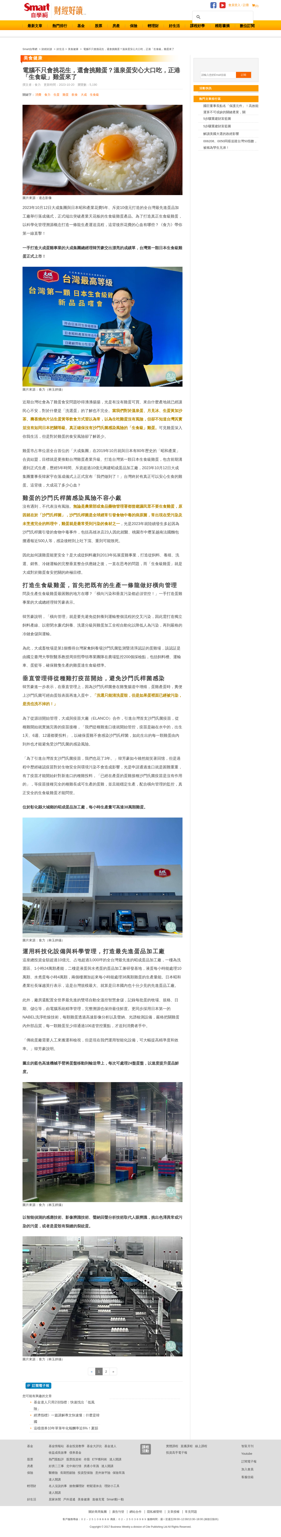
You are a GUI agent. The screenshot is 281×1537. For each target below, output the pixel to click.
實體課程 (172, 1446)
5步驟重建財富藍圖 (217, 118)
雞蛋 (66, 94)
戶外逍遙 (69, 1499)
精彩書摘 (222, 25)
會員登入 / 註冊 (238, 5)
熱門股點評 (56, 1459)
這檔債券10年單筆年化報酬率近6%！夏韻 (66, 1428)
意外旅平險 (102, 1472)
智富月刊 (244, 1446)
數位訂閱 (247, 25)
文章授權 (173, 1511)
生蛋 (56, 94)
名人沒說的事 (58, 1486)
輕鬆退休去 (94, 1486)
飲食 (75, 94)
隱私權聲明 (154, 1511)
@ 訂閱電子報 (38, 1386)
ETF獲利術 (99, 1459)
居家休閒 (55, 1499)
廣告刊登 (118, 1511)
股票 (98, 25)
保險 (133, 25)
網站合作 (135, 1511)
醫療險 (53, 1472)
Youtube (243, 1453)
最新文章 (34, 25)
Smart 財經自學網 (38, 10)
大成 (84, 94)
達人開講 (115, 1459)
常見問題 (191, 1511)
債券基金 (75, 1452)
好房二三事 (56, 1466)
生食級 (94, 94)
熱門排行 (59, 25)
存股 (87, 1459)
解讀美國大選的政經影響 (221, 134)
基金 (81, 25)
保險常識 (119, 1472)
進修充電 (98, 1499)
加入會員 (244, 1469)
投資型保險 (85, 1472)
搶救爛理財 (76, 1486)
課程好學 (197, 25)
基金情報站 (56, 1446)
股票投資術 (73, 1459)
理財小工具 (112, 1486)
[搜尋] (222, 17)
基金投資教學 (75, 1446)
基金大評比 (94, 1446)
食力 (47, 94)
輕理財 (153, 25)
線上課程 (201, 1446)
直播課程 (187, 1446)
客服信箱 (244, 1477)
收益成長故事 (58, 1452)
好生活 (174, 25)
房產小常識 (91, 1466)
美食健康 (84, 1499)
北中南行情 (73, 1466)
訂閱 (243, 74)
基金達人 (110, 1446)
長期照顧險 (67, 1472)
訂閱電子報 (246, 1461)
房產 (116, 25)
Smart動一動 (115, 1499)
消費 (38, 94)
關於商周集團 (98, 1511)
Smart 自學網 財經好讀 (70, 10)
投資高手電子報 (176, 1452)
